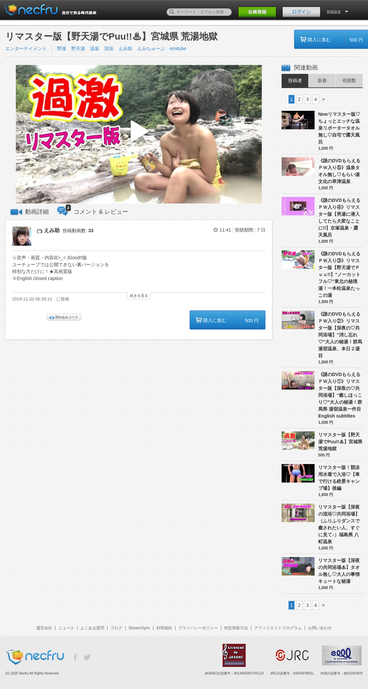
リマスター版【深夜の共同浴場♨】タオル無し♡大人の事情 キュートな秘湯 (339, 571)
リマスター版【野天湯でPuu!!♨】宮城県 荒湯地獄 (340, 441)
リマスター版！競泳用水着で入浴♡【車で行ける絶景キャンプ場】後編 (339, 478)
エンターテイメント (26, 48)
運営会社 (44, 628)
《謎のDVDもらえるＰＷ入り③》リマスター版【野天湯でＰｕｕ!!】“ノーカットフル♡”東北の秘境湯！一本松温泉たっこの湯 (339, 274)
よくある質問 (92, 628)
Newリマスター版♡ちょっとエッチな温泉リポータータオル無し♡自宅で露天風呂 (339, 127)
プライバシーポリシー (198, 628)
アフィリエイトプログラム (278, 628)
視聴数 (349, 80)
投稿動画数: (78, 230)
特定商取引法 (236, 628)
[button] (139, 134)
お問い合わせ (320, 628)
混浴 (108, 48)
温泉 (94, 48)
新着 (322, 80)
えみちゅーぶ (151, 48)
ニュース (66, 628)
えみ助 (125, 48)
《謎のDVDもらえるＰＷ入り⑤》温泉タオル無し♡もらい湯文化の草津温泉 (339, 171)
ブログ (116, 628)
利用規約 (164, 628)
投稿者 (295, 80)
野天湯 (78, 48)
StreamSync (139, 628)
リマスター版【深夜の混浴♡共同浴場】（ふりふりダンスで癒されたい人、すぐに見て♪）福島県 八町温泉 (339, 524)
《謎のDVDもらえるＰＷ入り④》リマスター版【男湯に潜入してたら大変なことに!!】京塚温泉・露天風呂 (339, 217)
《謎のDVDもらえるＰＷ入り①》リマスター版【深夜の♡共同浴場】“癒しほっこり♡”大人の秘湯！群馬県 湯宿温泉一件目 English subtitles (340, 395)
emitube (178, 48)
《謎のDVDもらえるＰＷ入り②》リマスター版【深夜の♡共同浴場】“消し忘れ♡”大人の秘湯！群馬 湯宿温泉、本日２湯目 (340, 334)
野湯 (61, 48)
